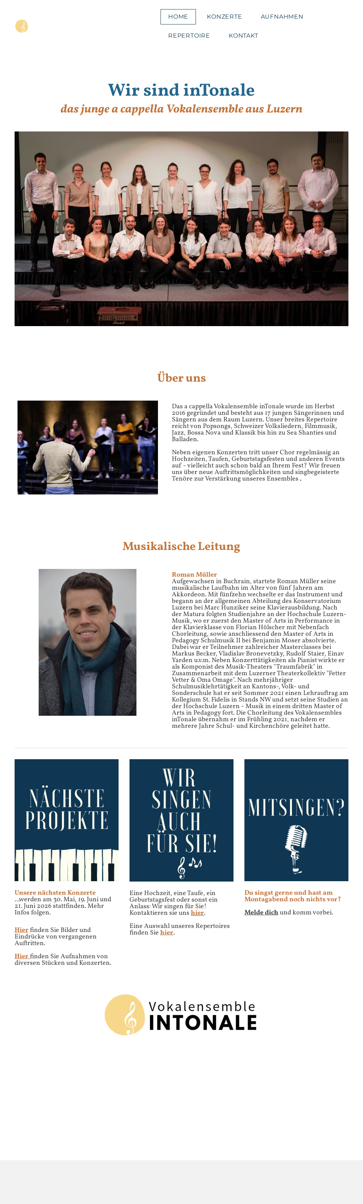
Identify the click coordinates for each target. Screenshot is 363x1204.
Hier (21, 930)
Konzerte (224, 16)
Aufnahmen (282, 16)
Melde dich (261, 912)
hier (166, 932)
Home (178, 16)
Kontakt (243, 35)
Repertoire (189, 35)
